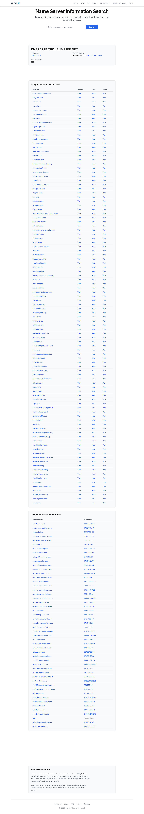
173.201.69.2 (88, 648)
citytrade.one (37, 362)
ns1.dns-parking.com (40, 549)
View (79, 94)
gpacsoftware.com (40, 366)
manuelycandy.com (40, 499)
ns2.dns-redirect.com (41, 673)
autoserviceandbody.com (42, 123)
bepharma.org (38, 325)
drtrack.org (37, 300)
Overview (58, 804)
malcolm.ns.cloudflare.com (43, 623)
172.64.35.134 (89, 606)
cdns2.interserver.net (41, 714)
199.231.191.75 (89, 660)
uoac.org (36, 251)
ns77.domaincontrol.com (42, 619)
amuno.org (37, 102)
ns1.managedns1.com (41, 615)
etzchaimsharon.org (40, 371)
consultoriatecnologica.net (43, 408)
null (34, 718)
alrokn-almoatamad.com (42, 94)
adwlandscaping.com (41, 247)
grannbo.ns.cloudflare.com (43, 598)
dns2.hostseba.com (40, 553)
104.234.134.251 (90, 681)
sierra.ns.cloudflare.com (42, 569)
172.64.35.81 (88, 623)
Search (92, 27)
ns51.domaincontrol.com (42, 594)
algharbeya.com (39, 127)
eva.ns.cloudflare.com (41, 561)
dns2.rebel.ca (38, 532)
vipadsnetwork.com (40, 139)
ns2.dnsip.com (38, 693)
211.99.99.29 (88, 693)
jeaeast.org (37, 317)
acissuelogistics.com (40, 114)
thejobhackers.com (40, 445)
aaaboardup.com (39, 222)
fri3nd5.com (37, 242)
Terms (78, 804)
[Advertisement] (72, 38)
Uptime (94, 3)
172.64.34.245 (89, 569)
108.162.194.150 (90, 598)
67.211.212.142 (89, 677)
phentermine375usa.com (42, 379)
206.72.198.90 (36, 56)
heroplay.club (38, 205)
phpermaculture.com (41, 151)
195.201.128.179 (90, 582)
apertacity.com (38, 135)
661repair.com (38, 201)
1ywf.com (36, 118)
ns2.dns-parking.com (41, 602)
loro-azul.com (38, 284)
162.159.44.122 (89, 590)
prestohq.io (37, 387)
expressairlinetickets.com (42, 292)
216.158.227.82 (89, 631)
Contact (87, 804)
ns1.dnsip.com (38, 611)
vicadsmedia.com (39, 263)
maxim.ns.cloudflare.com (42, 702)
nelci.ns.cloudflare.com (41, 644)
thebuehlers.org (39, 304)
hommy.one (37, 391)
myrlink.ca (36, 106)
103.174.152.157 (89, 726)
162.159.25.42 (89, 602)
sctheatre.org (38, 226)
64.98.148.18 (89, 586)
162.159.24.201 (89, 549)
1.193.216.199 (89, 611)
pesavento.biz (38, 321)
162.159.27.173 (89, 640)
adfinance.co (37, 342)
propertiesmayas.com (41, 333)
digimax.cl (36, 404)
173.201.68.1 (88, 578)
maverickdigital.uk (39, 399)
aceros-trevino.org (40, 110)
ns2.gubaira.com (39, 652)
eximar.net (36, 503)
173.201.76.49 (89, 722)
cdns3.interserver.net (41, 660)
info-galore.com (39, 189)
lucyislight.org (38, 449)
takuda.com (37, 147)
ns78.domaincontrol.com (42, 722)
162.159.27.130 (89, 524)
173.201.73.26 (89, 656)
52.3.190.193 (88, 544)
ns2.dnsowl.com (39, 524)
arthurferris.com (39, 131)
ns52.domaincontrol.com (42, 656)
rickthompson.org (39, 313)
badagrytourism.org (40, 495)
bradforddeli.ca (38, 271)
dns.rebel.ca (37, 544)
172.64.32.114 (89, 561)
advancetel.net (38, 160)
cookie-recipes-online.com (43, 346)
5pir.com (36, 197)
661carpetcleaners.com (42, 486)
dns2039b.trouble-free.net (43, 677)
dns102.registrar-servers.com (44, 685)
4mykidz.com (38, 98)
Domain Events (105, 3)
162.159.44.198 (89, 702)
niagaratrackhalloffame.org (43, 457)
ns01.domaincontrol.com (42, 627)
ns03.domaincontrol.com (42, 668)
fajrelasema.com (39, 395)
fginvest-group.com (40, 176)
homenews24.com (40, 416)
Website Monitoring (119, 3)
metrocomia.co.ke (39, 296)
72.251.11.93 (88, 689)
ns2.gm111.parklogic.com (42, 557)
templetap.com (38, 420)
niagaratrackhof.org (40, 461)
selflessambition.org (40, 470)
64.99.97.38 (88, 540)
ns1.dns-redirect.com (41, 582)
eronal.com (37, 180)
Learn (66, 804)
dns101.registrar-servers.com (44, 689)
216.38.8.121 (88, 557)
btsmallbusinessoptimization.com (45, 213)
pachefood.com (39, 337)
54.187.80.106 (89, 532)
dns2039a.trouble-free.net (43, 631)
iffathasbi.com (38, 143)
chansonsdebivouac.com (42, 354)
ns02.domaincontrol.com (42, 578)
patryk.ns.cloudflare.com (42, 590)
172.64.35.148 (89, 528)
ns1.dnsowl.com (39, 640)
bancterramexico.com (41, 172)
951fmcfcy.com (38, 255)
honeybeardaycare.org (41, 437)
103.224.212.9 (89, 615)
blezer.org (36, 424)
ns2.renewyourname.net (42, 586)
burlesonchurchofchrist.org (43, 275)
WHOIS (76, 3)
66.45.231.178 (89, 536)
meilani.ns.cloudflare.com (42, 635)
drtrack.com (37, 156)
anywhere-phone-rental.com (44, 230)
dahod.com (37, 482)
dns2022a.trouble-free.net (43, 536)
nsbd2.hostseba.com (40, 726)
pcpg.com (36, 350)
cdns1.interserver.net (40, 697)
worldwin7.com (38, 288)
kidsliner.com (37, 383)
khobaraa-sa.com (39, 218)
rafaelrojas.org (38, 466)
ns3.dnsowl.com (39, 710)
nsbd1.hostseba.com (40, 664)
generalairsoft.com (40, 168)
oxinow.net (37, 490)
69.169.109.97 (89, 652)
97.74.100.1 (88, 627)
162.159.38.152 (89, 644)
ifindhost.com (38, 238)
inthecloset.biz (38, 329)
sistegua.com (37, 267)
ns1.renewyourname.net (42, 540)
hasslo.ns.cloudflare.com (42, 606)
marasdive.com (38, 234)
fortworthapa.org (39, 428)
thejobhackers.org (40, 478)
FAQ (72, 804)
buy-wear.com (38, 375)
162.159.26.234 (89, 710)
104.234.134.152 (90, 664)
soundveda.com (39, 358)
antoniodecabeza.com (41, 185)
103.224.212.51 (89, 573)
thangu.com (37, 209)
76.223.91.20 (88, 673)
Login (131, 3)
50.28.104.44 (89, 565)
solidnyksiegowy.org (40, 474)
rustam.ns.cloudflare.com (42, 528)
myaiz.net (36, 280)
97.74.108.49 (89, 619)
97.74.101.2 (88, 668)
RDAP (83, 3)
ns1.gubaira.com (39, 706)
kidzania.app (37, 441)
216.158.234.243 (90, 714)
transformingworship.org (42, 164)
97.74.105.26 (88, 594)
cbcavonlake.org (39, 309)
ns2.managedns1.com (41, 573)
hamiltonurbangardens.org (43, 433)
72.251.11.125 (88, 685)
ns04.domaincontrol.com (42, 648)
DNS (88, 3)
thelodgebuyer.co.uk (40, 412)
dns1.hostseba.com (40, 681)
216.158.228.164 (90, 697)
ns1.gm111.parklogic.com (42, 565)
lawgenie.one (38, 193)
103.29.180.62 (89, 553)
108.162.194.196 (90, 635)
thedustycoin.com (39, 259)
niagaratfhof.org (39, 453)
